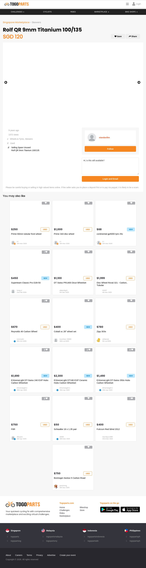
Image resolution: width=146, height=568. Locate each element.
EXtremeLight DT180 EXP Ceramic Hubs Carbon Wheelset (70, 381)
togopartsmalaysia (54, 536)
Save (118, 36)
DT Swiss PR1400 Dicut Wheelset (70, 282)
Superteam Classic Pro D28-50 (26, 282)
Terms (29, 555)
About (8, 555)
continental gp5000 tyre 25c (110, 234)
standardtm (104, 137)
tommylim (20, 339)
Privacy (39, 555)
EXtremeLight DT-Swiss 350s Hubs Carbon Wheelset (113, 381)
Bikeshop (84, 507)
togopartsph (135, 536)
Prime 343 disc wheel (64, 234)
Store (82, 510)
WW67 (104, 290)
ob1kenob (105, 339)
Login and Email (110, 179)
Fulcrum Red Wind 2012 (108, 429)
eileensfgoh (63, 290)
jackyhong (63, 486)
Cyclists (47, 12)
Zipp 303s (101, 331)
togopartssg (16, 541)
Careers (18, 555)
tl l (17, 241)
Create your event (68, 555)
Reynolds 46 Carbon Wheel (24, 331)
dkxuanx (20, 437)
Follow (110, 149)
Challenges (17, 12)
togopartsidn (93, 541)
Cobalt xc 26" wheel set (65, 331)
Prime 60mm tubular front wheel (26, 234)
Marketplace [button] (101, 12)
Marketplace (65, 516)
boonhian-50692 (65, 339)
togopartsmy (51, 541)
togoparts (15, 536)
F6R (13, 429)
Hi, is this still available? (110, 166)
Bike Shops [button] (131, 12)
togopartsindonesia (96, 536)
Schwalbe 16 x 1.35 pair (65, 429)
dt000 (62, 437)
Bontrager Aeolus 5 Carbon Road (69, 478)
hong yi (19, 290)
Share (133, 36)
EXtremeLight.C (22, 388)
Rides (73, 12)
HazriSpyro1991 (107, 437)
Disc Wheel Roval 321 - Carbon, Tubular (112, 283)
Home (62, 507)
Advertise (51, 555)
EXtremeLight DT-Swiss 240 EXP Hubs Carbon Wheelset (29, 381)
